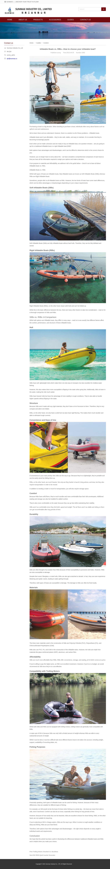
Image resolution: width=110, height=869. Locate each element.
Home (31, 43)
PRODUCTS (38, 20)
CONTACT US (85, 20)
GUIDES (70, 20)
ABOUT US (23, 20)
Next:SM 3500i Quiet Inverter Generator (42, 855)
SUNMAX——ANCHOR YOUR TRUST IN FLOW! (23, 2)
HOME (9, 20)
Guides (38, 43)
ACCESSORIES (55, 20)
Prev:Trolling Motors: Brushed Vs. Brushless (44, 851)
